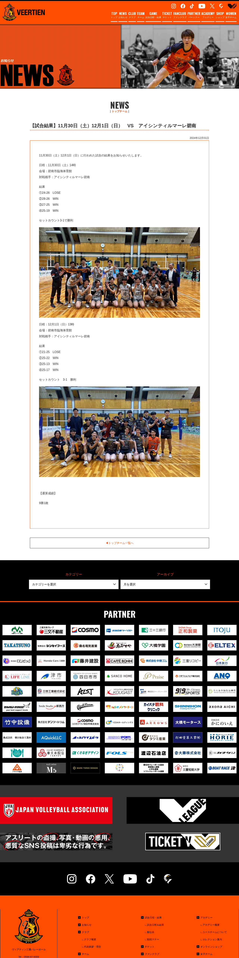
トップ (114, 15)
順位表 (150, 932)
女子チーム (231, 15)
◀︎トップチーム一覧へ (119, 543)
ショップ (219, 15)
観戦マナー (153, 939)
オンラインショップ (211, 946)
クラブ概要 (90, 939)
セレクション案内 (212, 939)
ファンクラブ (180, 15)
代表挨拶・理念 (92, 946)
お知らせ (122, 15)
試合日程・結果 (153, 15)
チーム (141, 15)
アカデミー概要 (211, 924)
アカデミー (208, 15)
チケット (167, 15)
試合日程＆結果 (155, 924)
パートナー (193, 15)
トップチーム (119, 111)
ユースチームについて (215, 932)
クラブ (132, 15)
